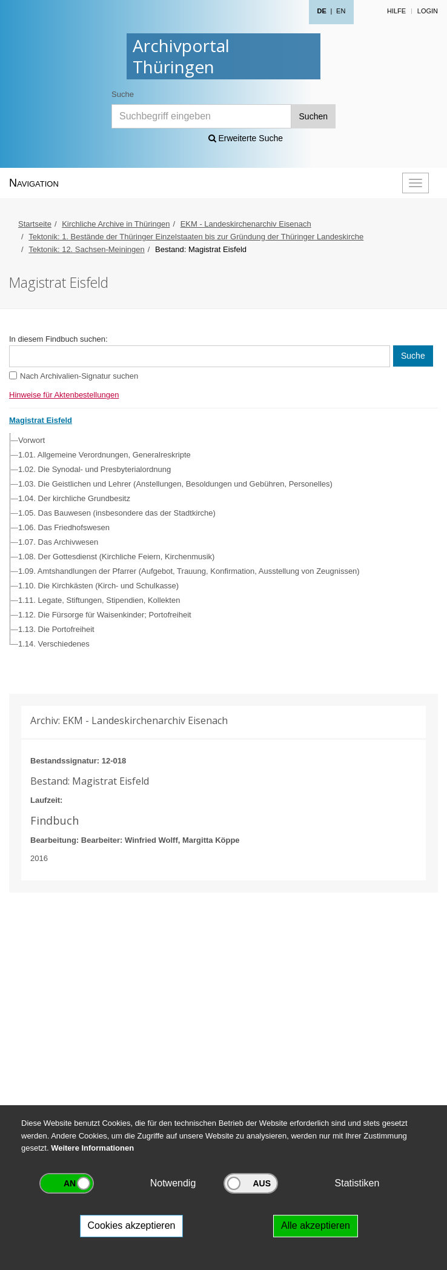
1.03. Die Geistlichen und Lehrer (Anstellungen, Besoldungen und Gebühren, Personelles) (175, 483)
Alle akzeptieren (315, 1225)
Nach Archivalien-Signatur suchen (79, 376)
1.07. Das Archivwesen (58, 542)
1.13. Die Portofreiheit (56, 629)
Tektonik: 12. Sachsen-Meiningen (86, 249)
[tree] (220, 542)
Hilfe (396, 11)
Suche (122, 94)
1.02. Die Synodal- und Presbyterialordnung (94, 469)
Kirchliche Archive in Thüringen (116, 223)
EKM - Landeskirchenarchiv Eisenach (245, 223)
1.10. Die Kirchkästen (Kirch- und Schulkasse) (98, 585)
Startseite (34, 223)
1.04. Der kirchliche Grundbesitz (74, 498)
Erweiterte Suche (245, 138)
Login (427, 11)
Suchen (313, 116)
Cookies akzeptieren (132, 1225)
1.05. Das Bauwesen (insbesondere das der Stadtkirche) (117, 512)
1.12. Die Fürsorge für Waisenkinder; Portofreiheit (104, 614)
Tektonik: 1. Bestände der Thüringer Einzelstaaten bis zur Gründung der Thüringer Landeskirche (195, 236)
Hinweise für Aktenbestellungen (64, 394)
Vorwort (31, 440)
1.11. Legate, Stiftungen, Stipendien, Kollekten (99, 600)
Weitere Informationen (92, 1147)
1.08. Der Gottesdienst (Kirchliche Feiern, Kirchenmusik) (116, 556)
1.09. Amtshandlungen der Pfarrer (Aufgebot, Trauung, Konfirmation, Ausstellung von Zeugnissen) (189, 571)
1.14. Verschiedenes (54, 643)
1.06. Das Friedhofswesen (64, 527)
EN (340, 11)
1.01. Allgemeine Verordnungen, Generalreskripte (104, 454)
